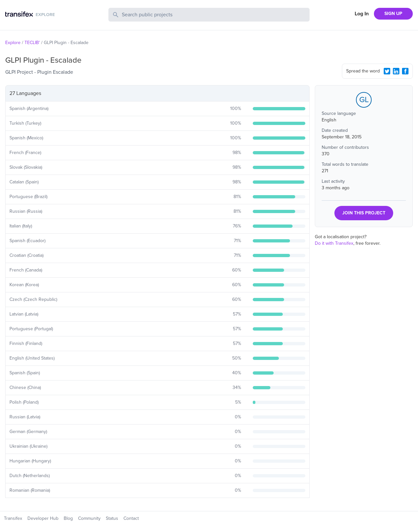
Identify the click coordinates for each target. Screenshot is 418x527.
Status (112, 518)
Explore (13, 42)
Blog (68, 518)
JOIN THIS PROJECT (363, 213)
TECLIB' (32, 42)
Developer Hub (42, 518)
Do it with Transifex (334, 243)
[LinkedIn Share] (396, 71)
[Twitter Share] (387, 71)
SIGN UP (393, 13)
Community (89, 518)
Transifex (13, 518)
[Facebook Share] (405, 71)
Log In (362, 13)
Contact (131, 518)
